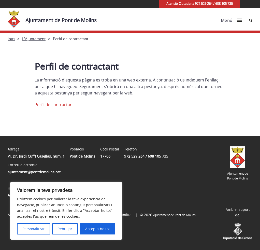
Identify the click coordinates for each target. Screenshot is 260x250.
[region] (66, 211)
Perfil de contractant (54, 104)
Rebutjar (64, 228)
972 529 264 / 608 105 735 (146, 156)
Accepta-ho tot (97, 228)
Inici (11, 38)
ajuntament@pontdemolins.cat (34, 172)
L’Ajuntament (34, 38)
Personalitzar (33, 228)
